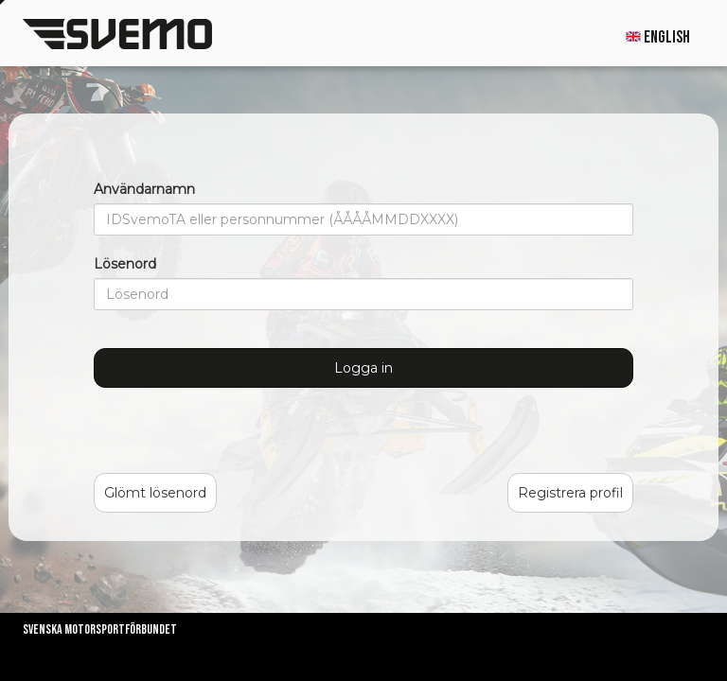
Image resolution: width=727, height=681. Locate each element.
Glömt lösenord (155, 492)
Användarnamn (144, 189)
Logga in (363, 367)
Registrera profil (570, 492)
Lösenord (125, 263)
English (658, 37)
